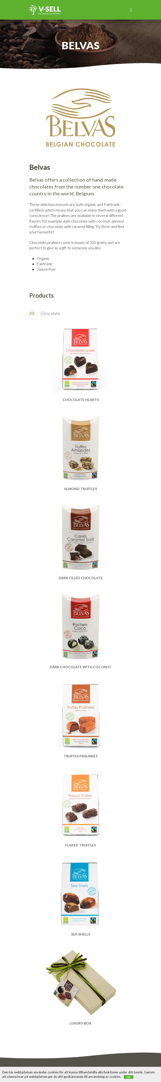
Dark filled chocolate (81, 578)
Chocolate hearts (81, 400)
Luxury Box (80, 1023)
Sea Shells (80, 934)
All (31, 313)
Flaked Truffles (80, 845)
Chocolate (50, 313)
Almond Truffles (80, 489)
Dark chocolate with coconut (80, 667)
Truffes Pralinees (80, 756)
